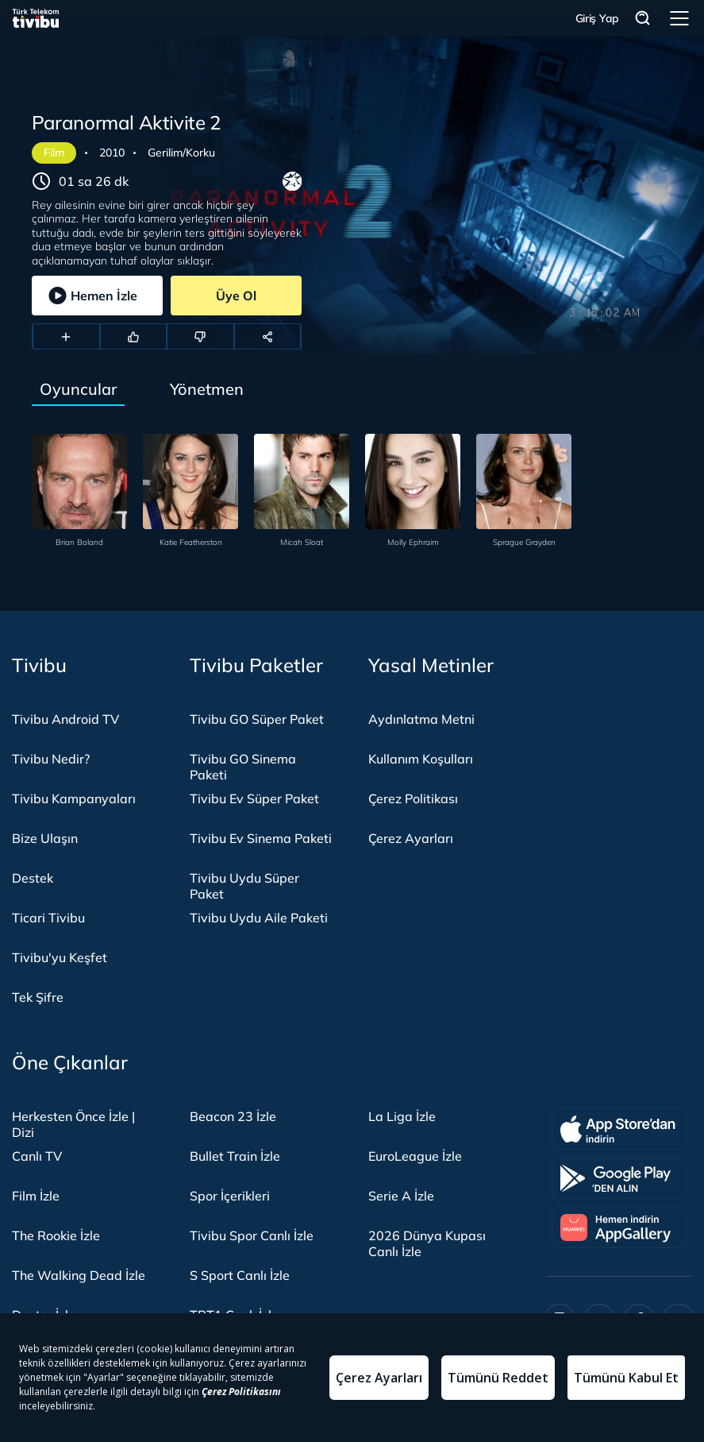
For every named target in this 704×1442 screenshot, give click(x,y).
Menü (679, 18)
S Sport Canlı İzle (240, 1275)
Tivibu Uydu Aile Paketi (259, 918)
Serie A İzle (401, 1196)
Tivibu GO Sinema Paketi (243, 767)
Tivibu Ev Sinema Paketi (261, 838)
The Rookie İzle (56, 1235)
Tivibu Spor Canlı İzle (252, 1235)
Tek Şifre (37, 997)
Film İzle (36, 1196)
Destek (32, 878)
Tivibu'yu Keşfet (59, 957)
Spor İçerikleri (230, 1196)
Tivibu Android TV (65, 719)
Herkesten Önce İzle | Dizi (73, 1124)
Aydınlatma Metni (421, 719)
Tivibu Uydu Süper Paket (244, 886)
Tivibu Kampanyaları (74, 798)
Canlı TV (37, 1156)
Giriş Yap (597, 18)
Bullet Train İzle (235, 1156)
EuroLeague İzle (415, 1156)
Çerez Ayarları (410, 838)
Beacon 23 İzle (233, 1116)
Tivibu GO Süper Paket (257, 719)
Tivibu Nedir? (51, 759)
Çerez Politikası (413, 798)
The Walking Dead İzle (78, 1275)
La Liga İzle (402, 1116)
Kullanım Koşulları (420, 759)
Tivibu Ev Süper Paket (254, 798)
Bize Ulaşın (45, 838)
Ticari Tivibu (48, 918)
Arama (643, 18)
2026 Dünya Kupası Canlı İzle (427, 1243)
